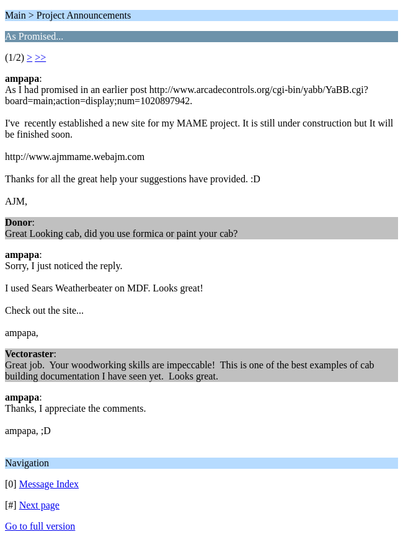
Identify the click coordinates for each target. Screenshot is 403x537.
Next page (39, 505)
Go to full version (40, 526)
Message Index (49, 484)
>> (40, 57)
